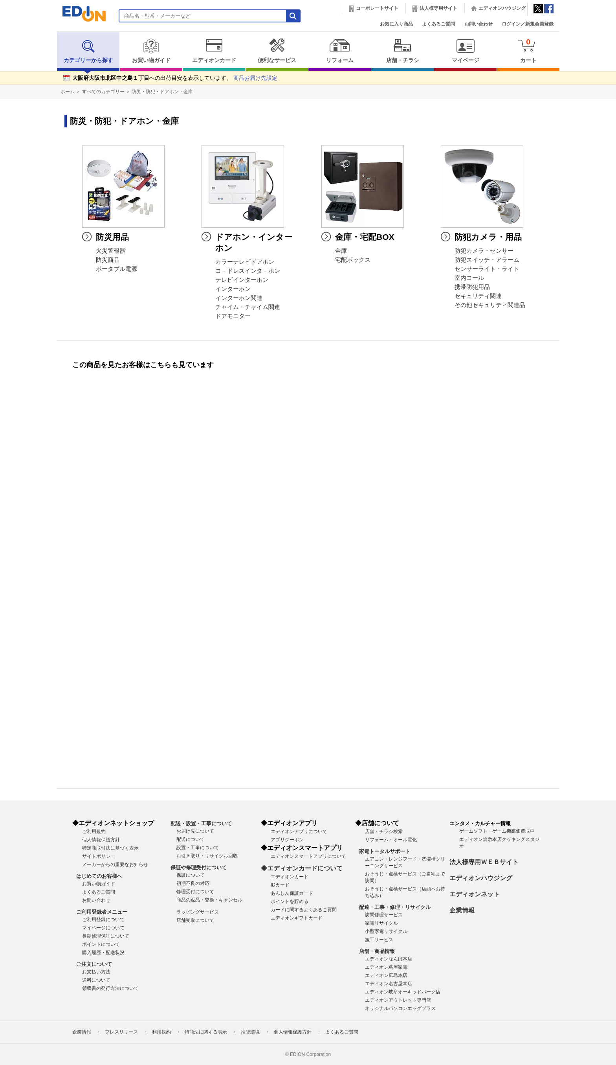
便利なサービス (277, 50)
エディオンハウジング (502, 8)
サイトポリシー (98, 856)
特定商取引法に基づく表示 (110, 848)
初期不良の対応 (192, 883)
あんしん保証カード (292, 893)
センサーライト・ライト (487, 269)
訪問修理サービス (384, 915)
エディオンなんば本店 (388, 959)
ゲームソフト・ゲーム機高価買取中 (497, 831)
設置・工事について (197, 847)
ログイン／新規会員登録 (528, 24)
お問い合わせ (478, 24)
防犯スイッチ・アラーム (487, 260)
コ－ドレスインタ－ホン (247, 271)
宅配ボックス (352, 260)
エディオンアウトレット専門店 (398, 1000)
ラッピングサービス (197, 912)
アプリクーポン (287, 839)
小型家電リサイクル (386, 931)
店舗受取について (195, 920)
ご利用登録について (103, 919)
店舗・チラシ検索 (384, 831)
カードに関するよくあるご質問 (304, 909)
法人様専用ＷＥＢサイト (484, 862)
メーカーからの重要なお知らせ (115, 864)
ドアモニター (233, 316)
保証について (190, 875)
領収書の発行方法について (110, 988)
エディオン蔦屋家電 (386, 967)
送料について (96, 980)
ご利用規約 (94, 831)
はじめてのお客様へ (99, 876)
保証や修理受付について (198, 867)
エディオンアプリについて (299, 831)
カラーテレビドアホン (244, 262)
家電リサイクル (381, 923)
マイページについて (103, 928)
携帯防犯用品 (472, 287)
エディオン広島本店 (386, 975)
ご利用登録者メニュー (101, 912)
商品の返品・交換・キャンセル (209, 900)
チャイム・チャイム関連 (247, 307)
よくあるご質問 (438, 24)
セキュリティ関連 (478, 296)
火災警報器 (110, 251)
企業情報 (462, 910)
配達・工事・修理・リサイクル (395, 907)
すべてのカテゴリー (103, 91)
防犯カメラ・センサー (484, 251)
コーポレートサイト (377, 8)
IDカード (280, 885)
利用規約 (161, 1032)
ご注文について (94, 964)
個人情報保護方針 (101, 839)
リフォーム (339, 50)
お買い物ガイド (151, 50)
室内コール (469, 278)
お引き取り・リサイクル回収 (207, 856)
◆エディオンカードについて (302, 868)
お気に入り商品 (396, 24)
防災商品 (107, 260)
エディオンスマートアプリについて (308, 856)
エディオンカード (214, 50)
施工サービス (379, 939)
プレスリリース (121, 1032)
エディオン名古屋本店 (388, 983)
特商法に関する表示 (206, 1032)
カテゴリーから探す (88, 50)
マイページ (465, 50)
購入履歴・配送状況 (103, 952)
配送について (190, 839)
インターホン (233, 289)
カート (528, 50)
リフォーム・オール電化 (391, 839)
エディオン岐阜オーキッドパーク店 (402, 992)
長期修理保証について (105, 936)
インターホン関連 (238, 298)
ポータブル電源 (116, 269)
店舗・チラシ (402, 50)
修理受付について (195, 891)
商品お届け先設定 (255, 78)
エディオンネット (474, 894)
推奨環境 (250, 1032)
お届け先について (195, 831)
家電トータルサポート (384, 851)
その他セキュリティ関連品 (490, 305)
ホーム (67, 91)
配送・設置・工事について (201, 823)
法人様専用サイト (438, 8)
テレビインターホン (241, 280)
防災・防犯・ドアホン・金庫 (162, 91)
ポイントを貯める (289, 901)
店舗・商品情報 (377, 951)
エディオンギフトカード (297, 918)
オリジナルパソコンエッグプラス (400, 1008)
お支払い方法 (96, 972)
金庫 (341, 251)
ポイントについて (101, 944)
